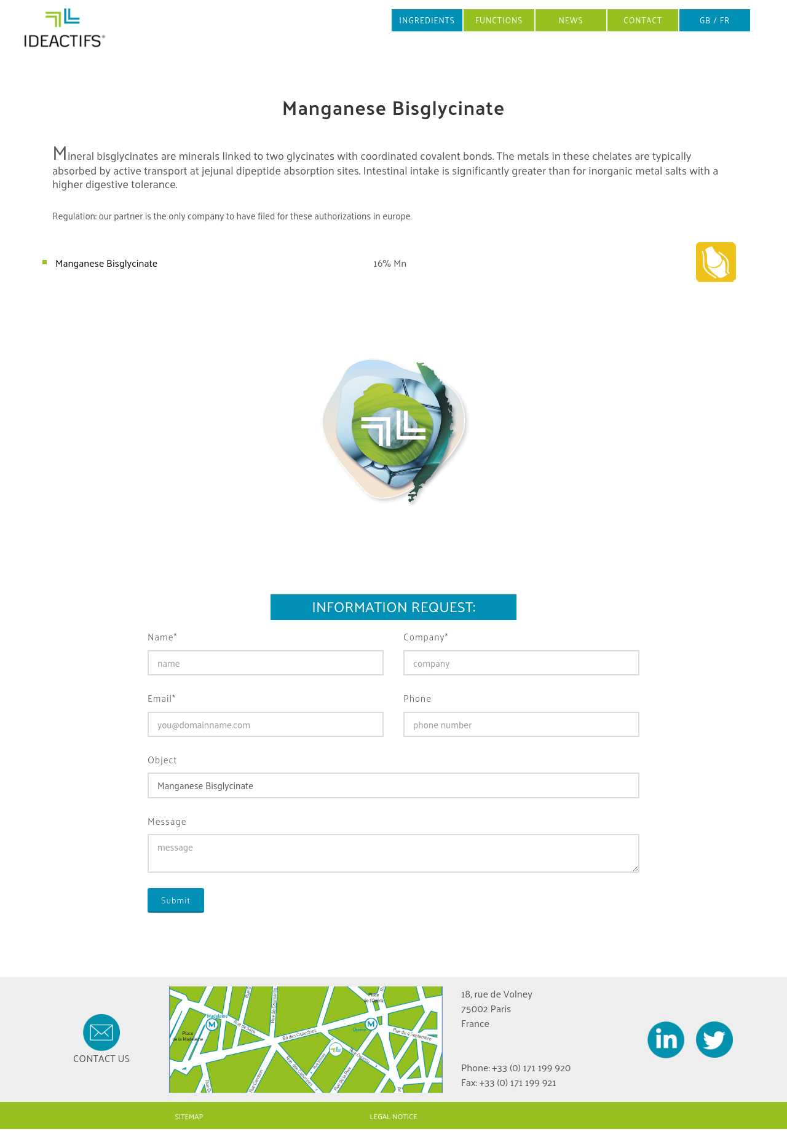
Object (162, 760)
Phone (417, 698)
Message (167, 821)
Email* (162, 698)
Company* (425, 637)
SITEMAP (189, 1116)
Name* (162, 637)
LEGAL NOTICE (393, 1116)
